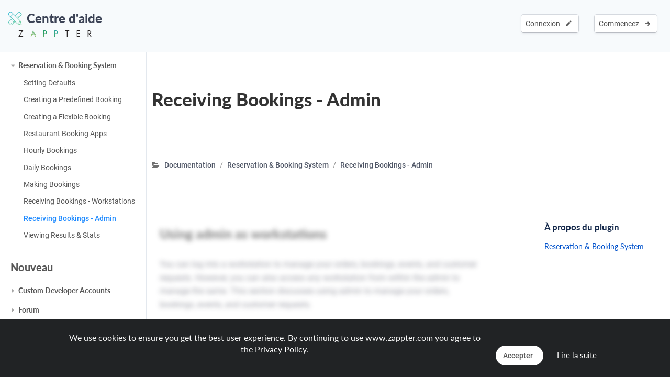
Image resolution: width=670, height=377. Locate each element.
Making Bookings (52, 184)
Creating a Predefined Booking (73, 99)
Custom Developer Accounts (64, 290)
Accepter (518, 355)
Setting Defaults (49, 83)
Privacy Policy (280, 349)
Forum (28, 309)
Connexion (549, 23)
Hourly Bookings (50, 150)
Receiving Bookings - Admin (70, 218)
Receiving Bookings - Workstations (79, 201)
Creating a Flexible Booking (67, 117)
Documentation (190, 165)
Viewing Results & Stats (62, 235)
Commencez (624, 23)
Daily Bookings (47, 167)
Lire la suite (577, 355)
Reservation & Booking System (67, 65)
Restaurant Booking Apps (65, 133)
